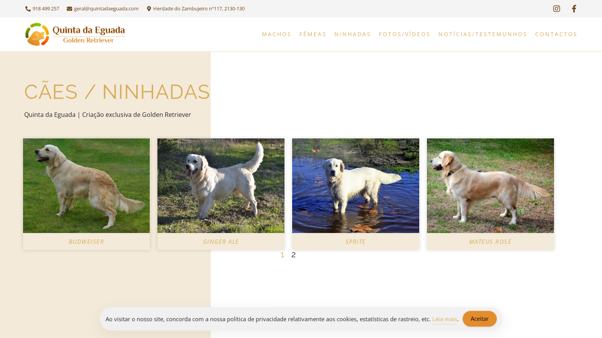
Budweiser (86, 241)
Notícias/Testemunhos (483, 34)
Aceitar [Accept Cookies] (480, 319)
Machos (277, 34)
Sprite (356, 241)
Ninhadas (352, 34)
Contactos (556, 34)
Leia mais (444, 319)
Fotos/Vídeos (405, 34)
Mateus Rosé (490, 241)
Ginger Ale (221, 241)
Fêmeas (313, 34)
